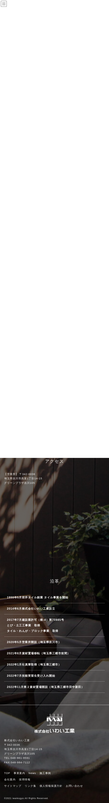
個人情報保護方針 (51, 785)
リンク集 (30, 785)
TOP (7, 773)
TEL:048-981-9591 (17, 757)
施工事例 (45, 773)
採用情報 (24, 779)
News (32, 773)
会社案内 (10, 779)
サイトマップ (12, 785)
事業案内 (19, 773)
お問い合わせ (74, 785)
